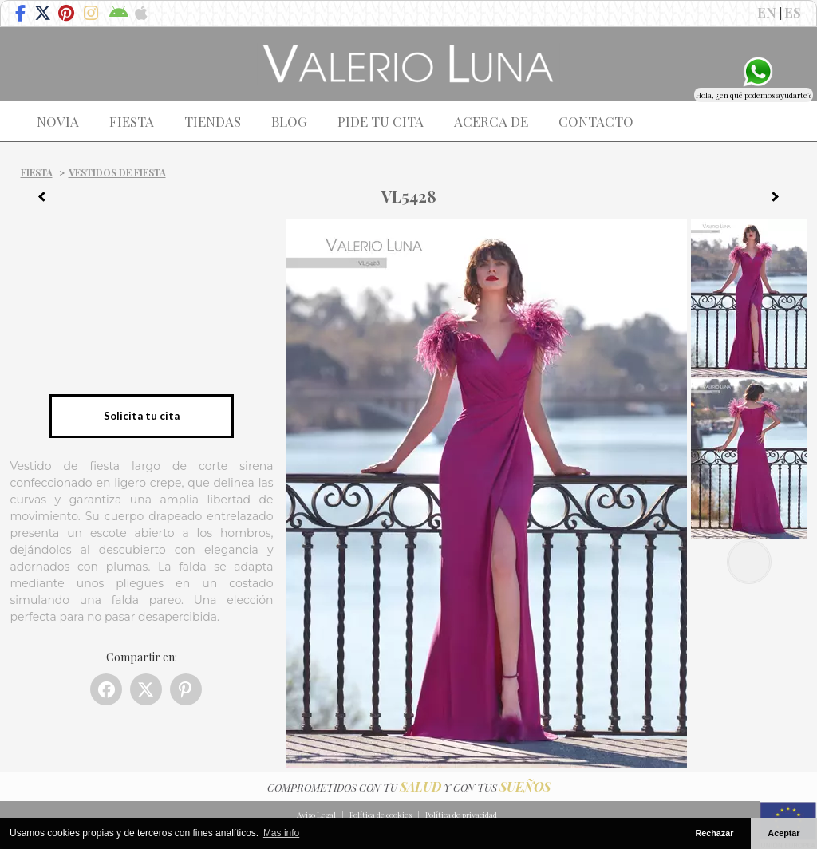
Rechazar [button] (714, 833)
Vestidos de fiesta (117, 172)
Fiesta (37, 172)
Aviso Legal (316, 814)
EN (766, 12)
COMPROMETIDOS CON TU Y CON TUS (409, 787)
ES (792, 12)
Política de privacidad (461, 814)
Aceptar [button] (783, 833)
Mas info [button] (281, 833)
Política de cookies (380, 814)
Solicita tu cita (142, 415)
